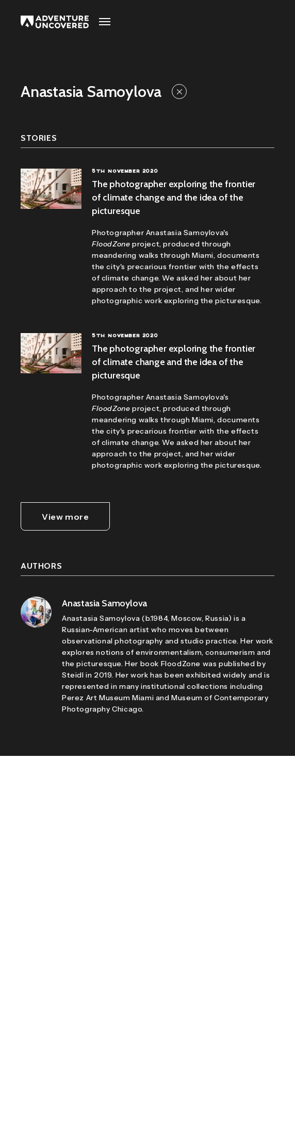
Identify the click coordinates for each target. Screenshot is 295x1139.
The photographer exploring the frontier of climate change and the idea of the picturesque (173, 197)
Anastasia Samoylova (104, 603)
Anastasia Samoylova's (187, 232)
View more (65, 516)
